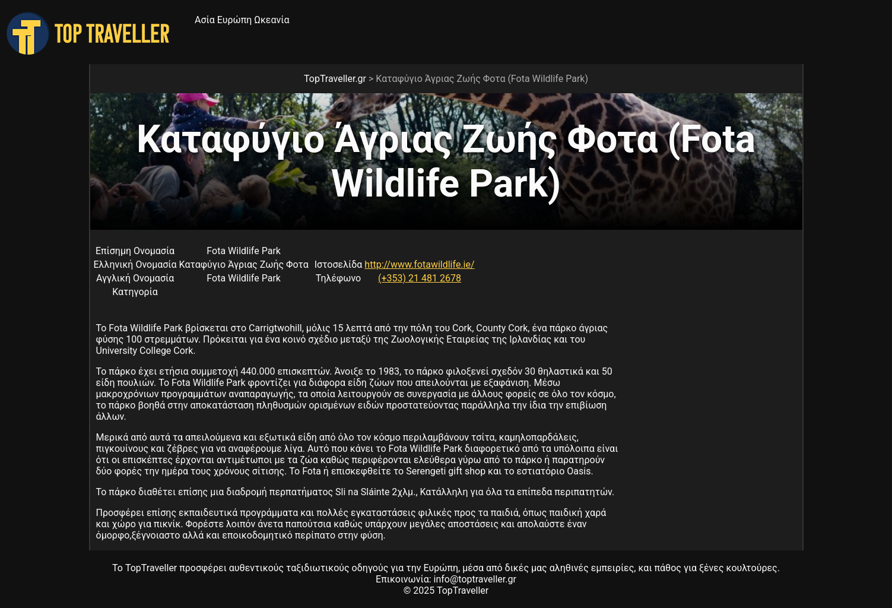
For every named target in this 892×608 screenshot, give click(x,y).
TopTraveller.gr (335, 78)
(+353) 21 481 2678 (419, 278)
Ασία (205, 20)
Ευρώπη (234, 20)
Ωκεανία (271, 20)
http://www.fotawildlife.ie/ (419, 264)
